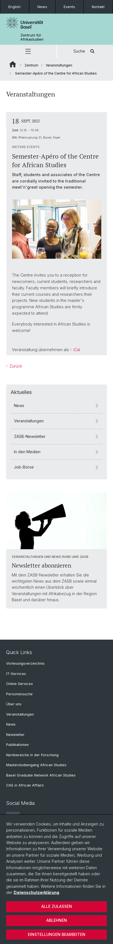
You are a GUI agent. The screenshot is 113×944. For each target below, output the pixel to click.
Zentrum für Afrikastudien (32, 37)
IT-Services (16, 674)
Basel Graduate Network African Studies (41, 775)
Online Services (19, 684)
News (42, 6)
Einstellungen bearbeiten (56, 934)
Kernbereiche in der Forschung (32, 755)
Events (69, 6)
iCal (76, 349)
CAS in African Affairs (25, 785)
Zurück (15, 366)
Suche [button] (84, 51)
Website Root (12, 64)
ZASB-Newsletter (56, 436)
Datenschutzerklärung (36, 892)
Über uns (13, 704)
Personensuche (19, 694)
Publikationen (17, 745)
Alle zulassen (56, 906)
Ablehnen (56, 920)
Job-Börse (56, 467)
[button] (28, 51)
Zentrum (31, 65)
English (14, 6)
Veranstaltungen (59, 65)
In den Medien (56, 451)
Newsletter (15, 735)
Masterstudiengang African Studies (36, 765)
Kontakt (98, 6)
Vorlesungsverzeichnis (25, 663)
